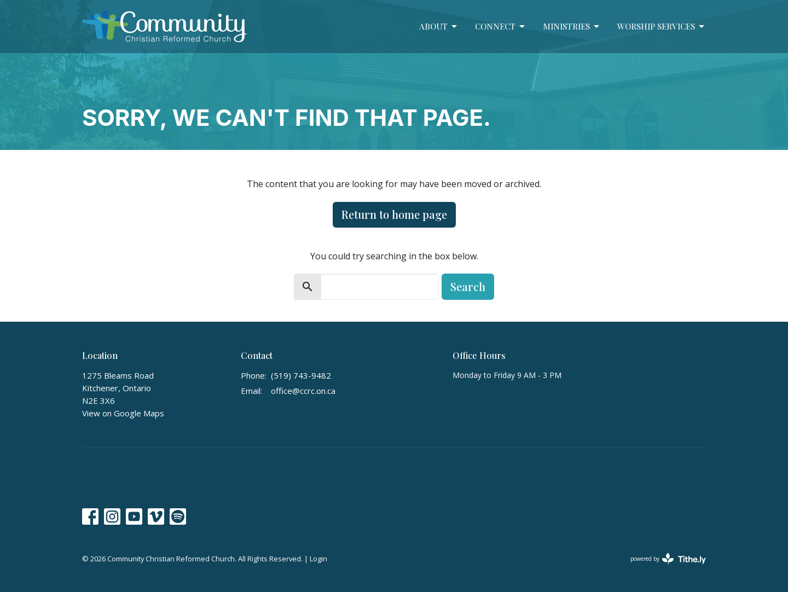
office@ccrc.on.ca (303, 390)
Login (318, 559)
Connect (500, 26)
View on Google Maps (123, 413)
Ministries (572, 26)
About (439, 26)
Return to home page (394, 214)
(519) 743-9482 (301, 375)
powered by (668, 559)
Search (467, 286)
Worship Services (661, 26)
